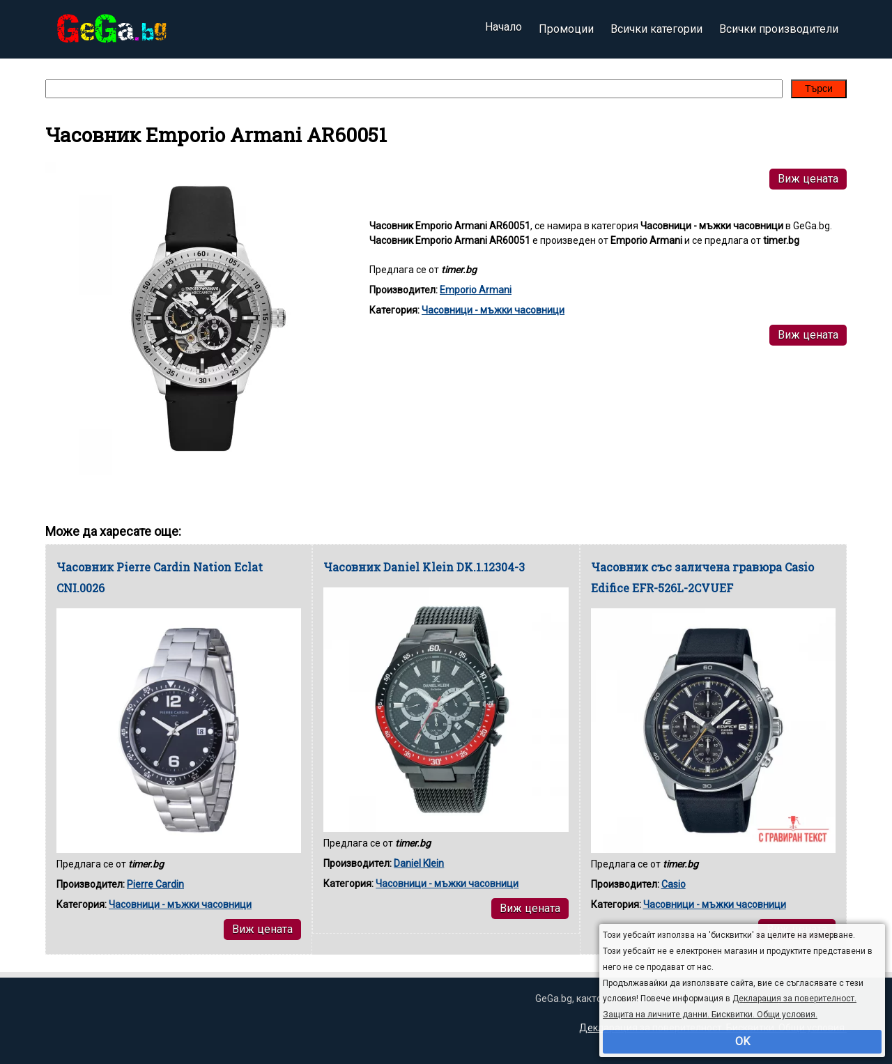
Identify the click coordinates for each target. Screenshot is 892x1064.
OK (742, 1041)
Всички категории (656, 29)
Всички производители (778, 29)
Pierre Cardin (155, 884)
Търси (819, 88)
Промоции (566, 29)
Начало (503, 29)
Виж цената (808, 178)
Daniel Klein (419, 863)
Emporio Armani (476, 289)
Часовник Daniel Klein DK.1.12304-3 (424, 567)
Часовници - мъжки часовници (493, 310)
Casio (673, 884)
